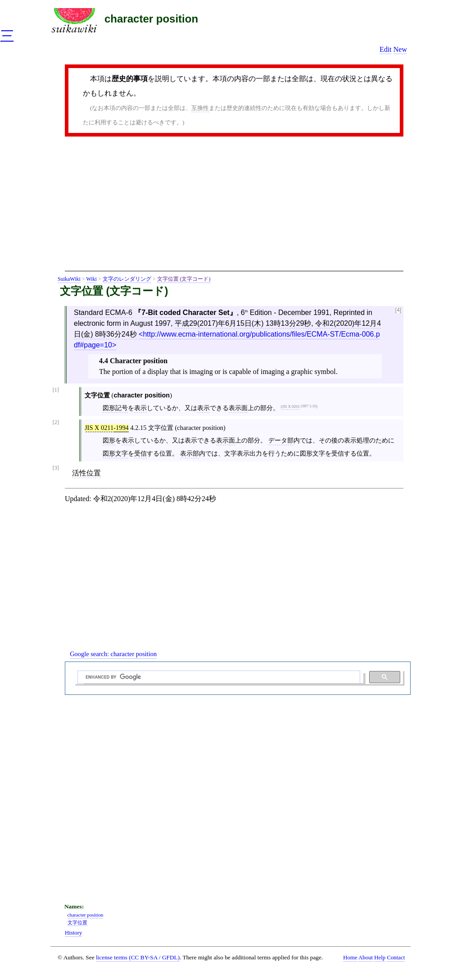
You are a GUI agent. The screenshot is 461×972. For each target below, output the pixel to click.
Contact (396, 957)
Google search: (113, 653)
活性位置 (86, 473)
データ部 (281, 440)
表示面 (238, 407)
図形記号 (115, 407)
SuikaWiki (69, 279)
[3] (56, 468)
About (365, 957)
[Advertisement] (234, 207)
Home (350, 957)
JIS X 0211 (99, 427)
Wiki (91, 279)
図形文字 (115, 453)
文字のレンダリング (127, 279)
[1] (56, 390)
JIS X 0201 (290, 406)
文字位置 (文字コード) (184, 279)
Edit (386, 49)
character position (151, 19)
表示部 (189, 453)
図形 (109, 440)
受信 (140, 453)
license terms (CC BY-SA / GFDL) (138, 957)
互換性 (200, 108)
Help (379, 957)
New (400, 49)
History (73, 933)
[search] (218, 677)
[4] (398, 310)
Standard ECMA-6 (103, 312)
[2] (56, 422)
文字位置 (77, 922)
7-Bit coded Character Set (185, 312)
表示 (140, 407)
